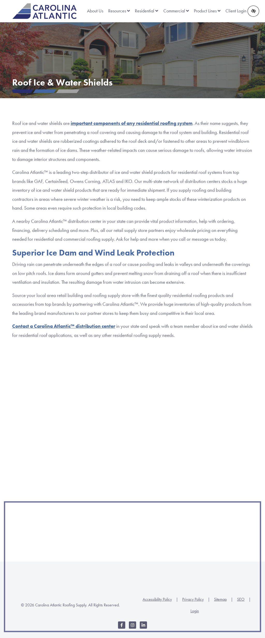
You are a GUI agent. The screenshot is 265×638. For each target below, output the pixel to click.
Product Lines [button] (207, 11)
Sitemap (220, 599)
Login (194, 611)
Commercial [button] (176, 11)
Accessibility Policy (157, 599)
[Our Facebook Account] (121, 627)
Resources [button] (119, 11)
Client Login (235, 11)
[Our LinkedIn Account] (143, 627)
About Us (95, 11)
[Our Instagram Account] (132, 627)
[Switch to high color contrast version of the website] (253, 11)
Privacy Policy (193, 599)
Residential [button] (146, 11)
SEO (241, 599)
